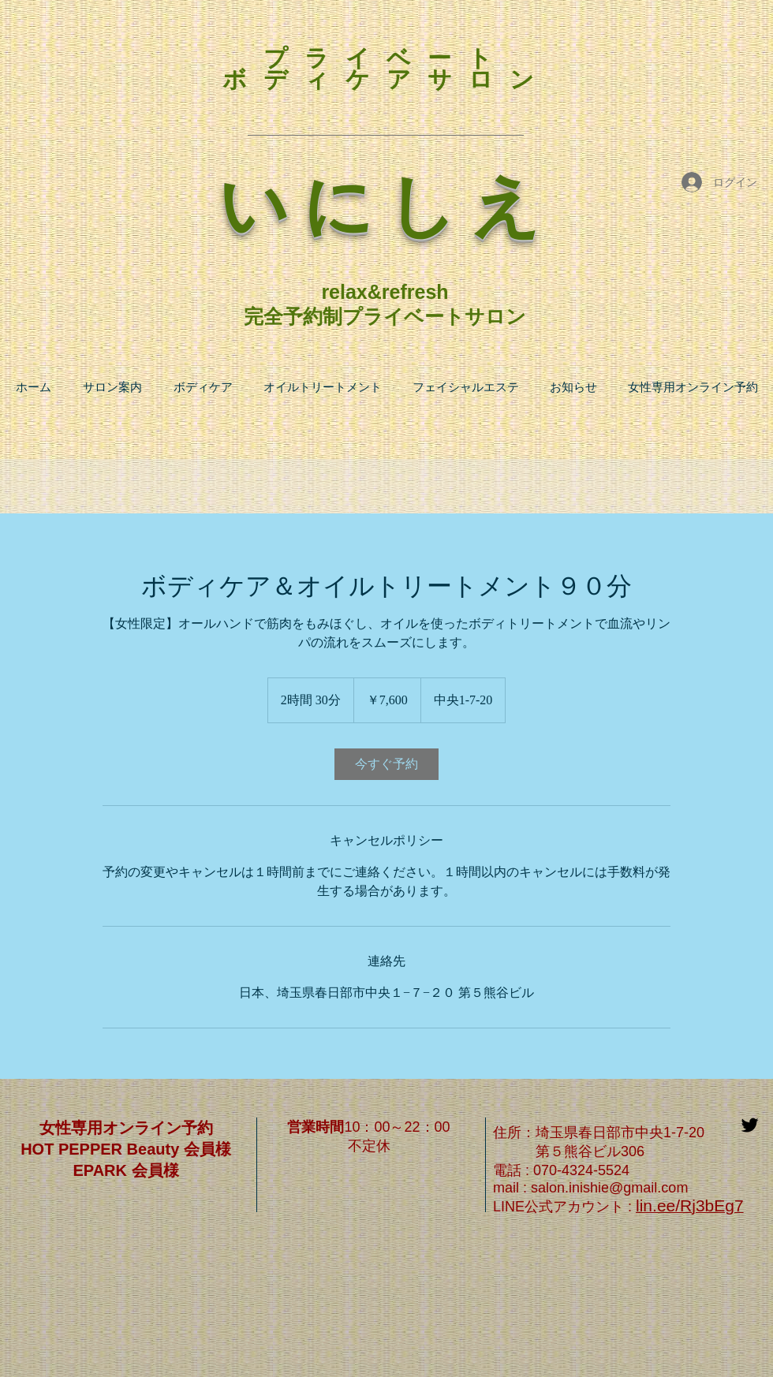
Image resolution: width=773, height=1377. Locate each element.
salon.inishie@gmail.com (609, 1188)
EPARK (100, 1170)
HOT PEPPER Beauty (102, 1149)
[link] (386, 764)
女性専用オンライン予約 (126, 1127)
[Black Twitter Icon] (749, 1125)
